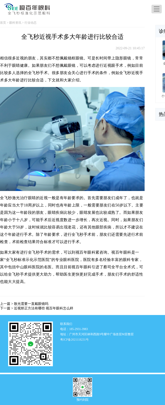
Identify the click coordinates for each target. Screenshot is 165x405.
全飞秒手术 (38, 73)
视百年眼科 (121, 252)
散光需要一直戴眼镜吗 (31, 304)
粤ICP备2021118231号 (74, 339)
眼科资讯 (15, 22)
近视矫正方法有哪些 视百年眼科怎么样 (43, 308)
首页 (3, 22)
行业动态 (30, 22)
